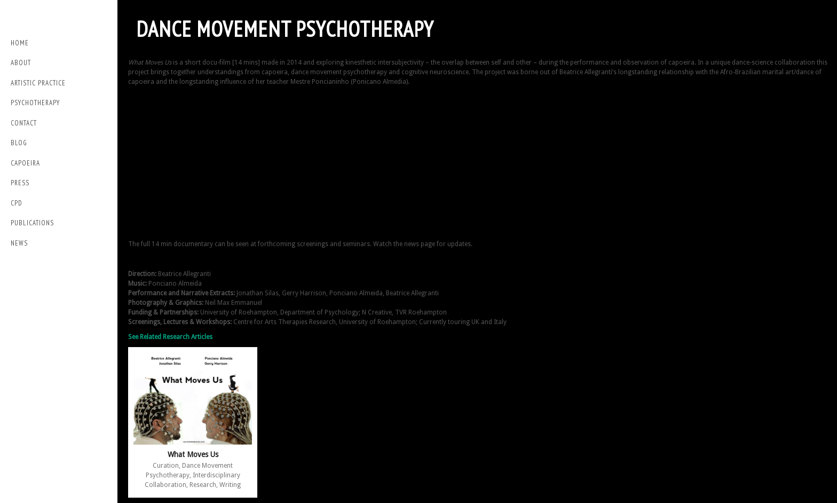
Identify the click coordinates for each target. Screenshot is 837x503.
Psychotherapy (35, 102)
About (21, 62)
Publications (32, 222)
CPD (16, 203)
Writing (230, 485)
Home (20, 43)
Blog (19, 142)
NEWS (19, 243)
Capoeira (25, 163)
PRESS (20, 182)
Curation (166, 465)
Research (202, 485)
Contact (24, 123)
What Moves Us (193, 454)
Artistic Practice (38, 83)
